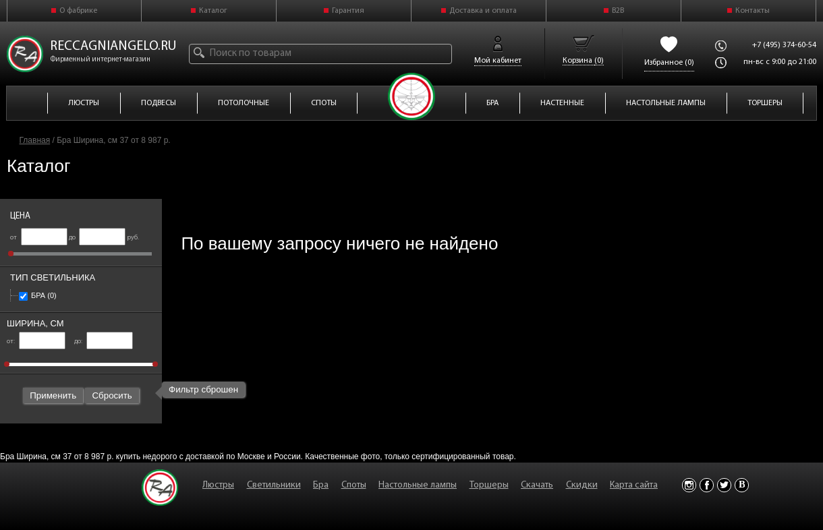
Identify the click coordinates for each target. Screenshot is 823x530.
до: (103, 341)
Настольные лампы (417, 485)
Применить (53, 395)
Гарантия (348, 11)
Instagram (689, 485)
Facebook (707, 485)
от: (36, 341)
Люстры (218, 485)
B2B (618, 11)
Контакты (752, 11)
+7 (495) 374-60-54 (784, 45)
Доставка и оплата (483, 11)
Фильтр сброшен (203, 389)
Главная (35, 140)
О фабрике (78, 11)
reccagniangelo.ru (113, 46)
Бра (38, 295)
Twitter (724, 485)
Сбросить (112, 395)
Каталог (213, 11)
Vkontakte (742, 485)
